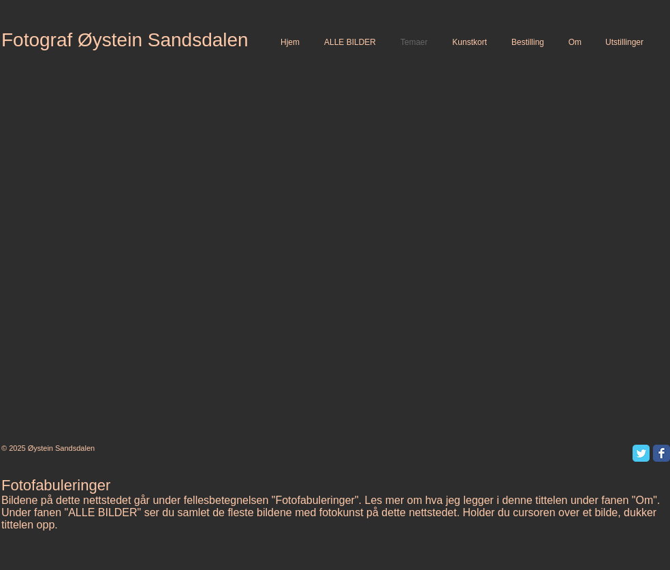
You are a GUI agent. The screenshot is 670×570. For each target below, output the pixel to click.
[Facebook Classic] (661, 453)
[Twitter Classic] (641, 453)
